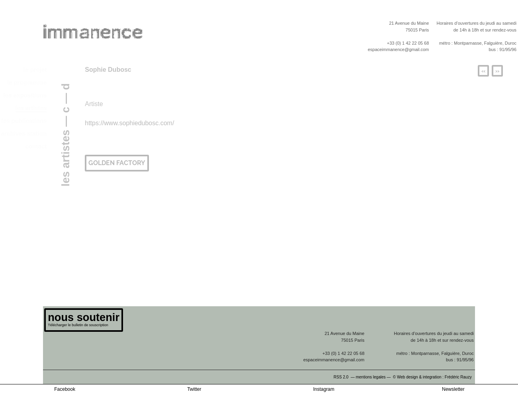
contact (36, 146)
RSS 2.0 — (345, 377)
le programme (27, 82)
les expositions (25, 95)
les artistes (31, 107)
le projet (35, 69)
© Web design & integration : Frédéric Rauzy (434, 377)
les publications (24, 120)
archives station (24, 133)
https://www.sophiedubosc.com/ (129, 123)
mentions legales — (374, 377)
